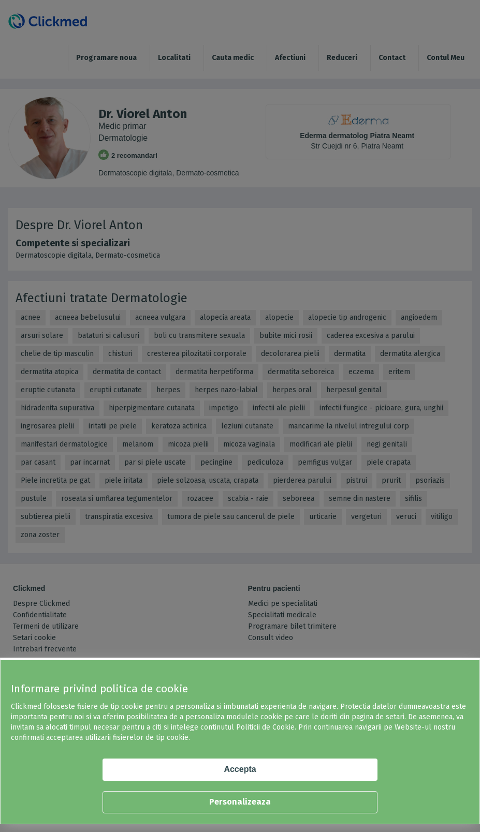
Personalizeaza (240, 802)
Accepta (240, 769)
